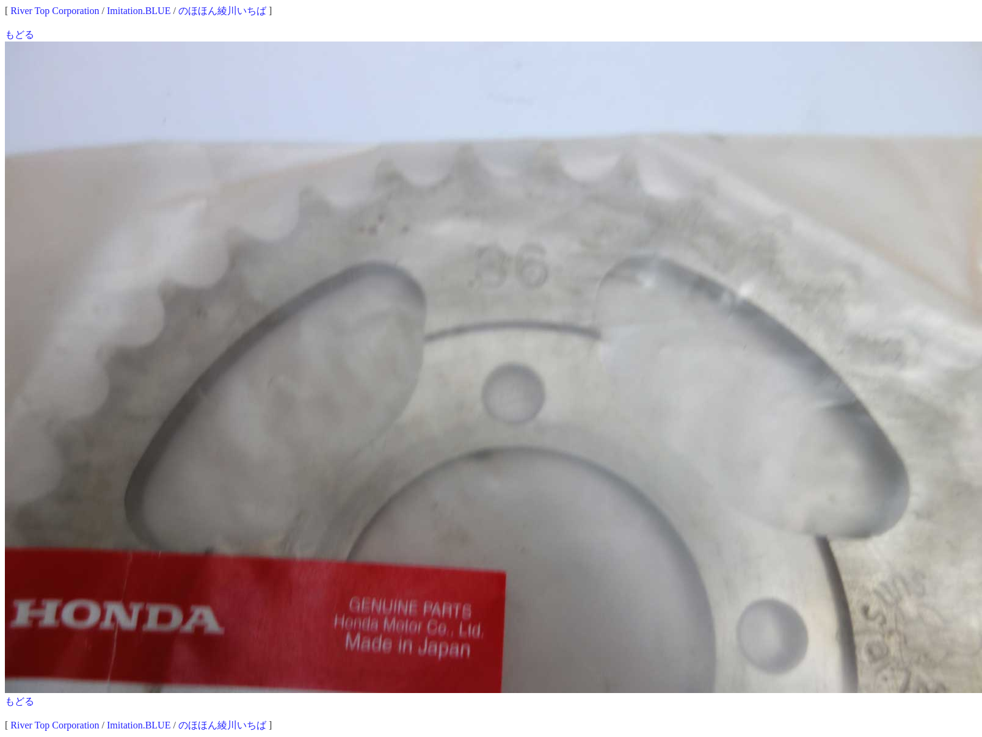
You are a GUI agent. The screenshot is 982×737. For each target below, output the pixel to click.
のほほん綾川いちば (222, 10)
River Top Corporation (54, 10)
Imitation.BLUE (138, 10)
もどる (19, 34)
